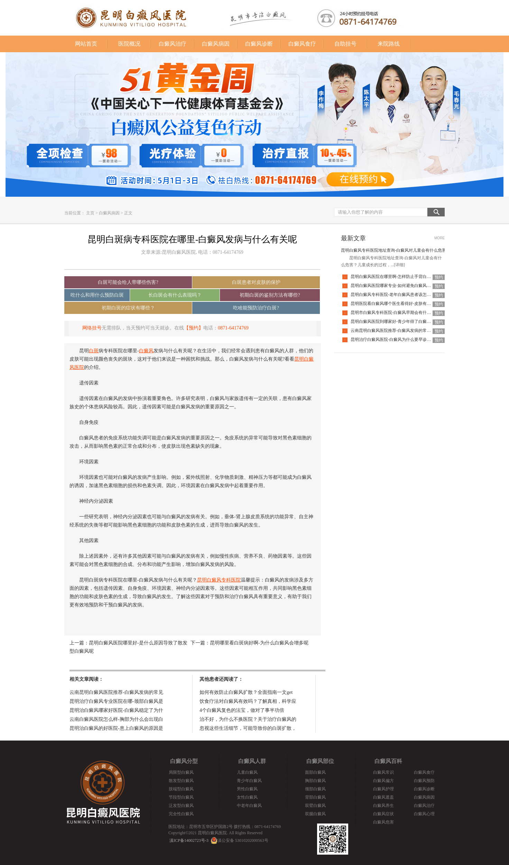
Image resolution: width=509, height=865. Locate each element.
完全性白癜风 (181, 813)
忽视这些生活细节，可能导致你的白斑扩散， (248, 728)
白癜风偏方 (383, 780)
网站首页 (86, 44)
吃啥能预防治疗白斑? (256, 307)
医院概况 (129, 44)
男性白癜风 (247, 789)
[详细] (399, 264)
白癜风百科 (388, 761)
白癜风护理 (383, 789)
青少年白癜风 (249, 780)
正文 (128, 213)
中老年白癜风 (249, 805)
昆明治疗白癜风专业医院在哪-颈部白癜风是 (116, 701)
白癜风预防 (424, 780)
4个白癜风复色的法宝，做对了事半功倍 (242, 710)
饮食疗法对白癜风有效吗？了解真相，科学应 (248, 701)
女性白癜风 (247, 797)
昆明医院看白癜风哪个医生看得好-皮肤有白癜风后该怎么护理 (407, 303)
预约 (439, 277)
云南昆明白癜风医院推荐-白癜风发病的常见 (116, 692)
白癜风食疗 (302, 44)
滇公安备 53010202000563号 (243, 840)
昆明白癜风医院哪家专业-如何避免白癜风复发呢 (395, 285)
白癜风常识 (383, 772)
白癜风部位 (320, 761)
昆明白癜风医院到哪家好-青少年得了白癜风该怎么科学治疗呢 (407, 321)
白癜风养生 (383, 805)
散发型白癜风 (181, 780)
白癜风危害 (383, 822)
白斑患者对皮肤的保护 (256, 282)
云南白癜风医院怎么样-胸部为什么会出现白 (116, 719)
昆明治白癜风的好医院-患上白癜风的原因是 (116, 728)
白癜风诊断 (259, 44)
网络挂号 (92, 328)
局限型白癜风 (181, 772)
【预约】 (193, 328)
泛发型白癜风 (181, 805)
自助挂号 (345, 44)
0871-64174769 (233, 328)
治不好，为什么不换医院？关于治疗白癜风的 (248, 719)
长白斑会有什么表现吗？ (175, 295)
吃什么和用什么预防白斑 (97, 295)
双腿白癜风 (315, 813)
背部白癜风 (315, 797)
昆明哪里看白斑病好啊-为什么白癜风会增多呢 (259, 642)
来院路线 (389, 44)
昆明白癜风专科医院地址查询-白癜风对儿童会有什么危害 (393, 250)
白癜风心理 (424, 813)
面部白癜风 (315, 772)
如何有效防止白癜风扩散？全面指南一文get (246, 692)
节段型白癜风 (181, 797)
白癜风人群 (252, 761)
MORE (439, 238)
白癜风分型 (184, 761)
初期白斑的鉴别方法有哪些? (270, 295)
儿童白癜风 (247, 772)
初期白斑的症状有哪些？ (128, 307)
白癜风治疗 (172, 44)
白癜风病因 (216, 44)
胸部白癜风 (315, 780)
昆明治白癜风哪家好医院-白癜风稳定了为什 (116, 710)
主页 (90, 213)
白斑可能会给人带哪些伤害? (128, 282)
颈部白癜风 (315, 789)
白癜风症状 (383, 813)
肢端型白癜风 (181, 789)
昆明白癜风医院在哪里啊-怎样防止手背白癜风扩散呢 (399, 276)
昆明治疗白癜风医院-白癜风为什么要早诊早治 (393, 339)
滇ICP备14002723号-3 (189, 840)
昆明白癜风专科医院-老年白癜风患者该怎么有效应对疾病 (403, 294)
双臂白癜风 (315, 805)
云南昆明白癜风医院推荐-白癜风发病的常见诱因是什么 (401, 330)
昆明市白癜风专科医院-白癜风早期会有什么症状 (395, 312)
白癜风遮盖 (383, 797)
